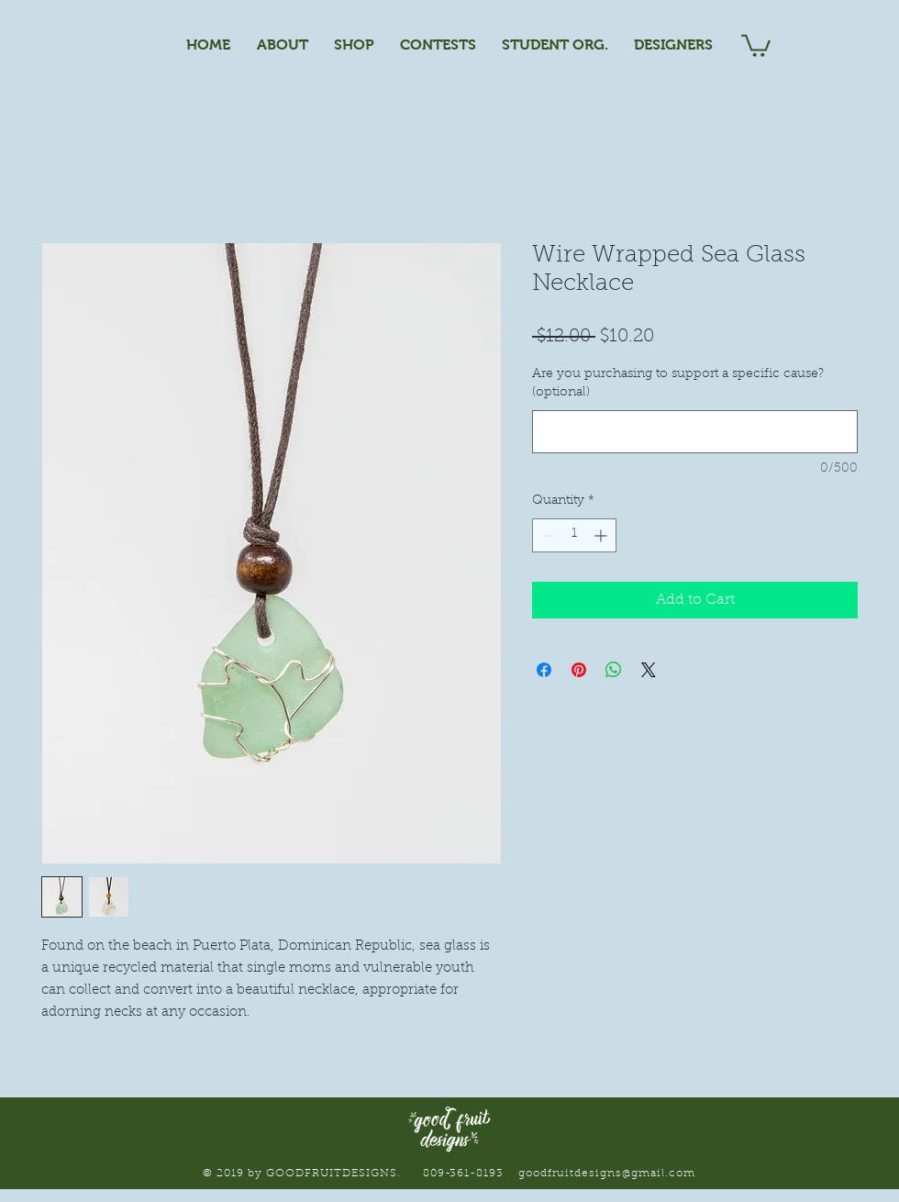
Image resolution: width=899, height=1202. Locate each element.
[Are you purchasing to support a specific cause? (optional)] (695, 431)
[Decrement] (546, 535)
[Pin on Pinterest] (579, 670)
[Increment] (602, 535)
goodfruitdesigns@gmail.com (606, 1173)
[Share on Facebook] (544, 670)
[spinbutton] (574, 535)
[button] (756, 44)
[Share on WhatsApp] (614, 670)
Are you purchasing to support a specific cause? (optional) (678, 383)
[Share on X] (649, 670)
